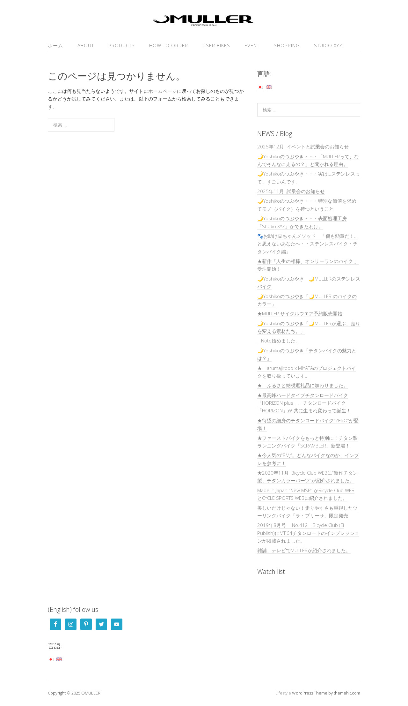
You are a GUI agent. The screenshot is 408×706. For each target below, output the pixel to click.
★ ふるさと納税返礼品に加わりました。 (302, 385)
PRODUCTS (121, 45)
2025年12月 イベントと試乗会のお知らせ (303, 146)
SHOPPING (287, 45)
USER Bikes (216, 45)
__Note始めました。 (278, 340)
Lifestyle (283, 693)
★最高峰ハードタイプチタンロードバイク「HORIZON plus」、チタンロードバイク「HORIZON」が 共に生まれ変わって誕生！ (304, 403)
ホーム (55, 45)
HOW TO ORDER (168, 45)
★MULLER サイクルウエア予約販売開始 (299, 313)
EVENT (251, 45)
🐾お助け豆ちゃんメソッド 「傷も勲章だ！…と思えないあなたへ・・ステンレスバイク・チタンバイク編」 (307, 244)
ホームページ (162, 91)
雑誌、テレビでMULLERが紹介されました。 (304, 550)
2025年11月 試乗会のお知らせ (291, 191)
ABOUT (85, 45)
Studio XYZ (328, 45)
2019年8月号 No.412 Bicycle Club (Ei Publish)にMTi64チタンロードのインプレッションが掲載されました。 (308, 533)
